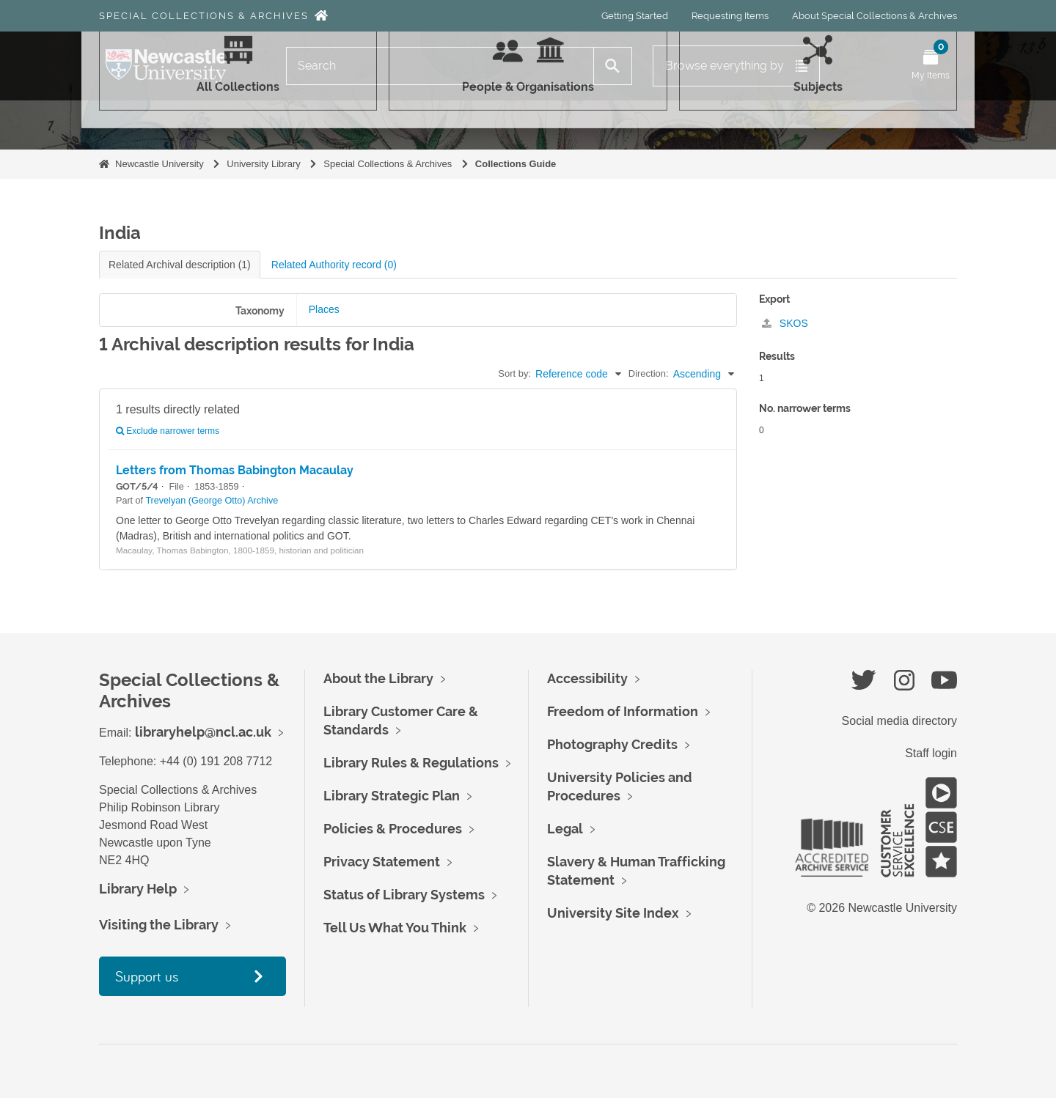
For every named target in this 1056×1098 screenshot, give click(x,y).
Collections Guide (516, 163)
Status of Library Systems (404, 894)
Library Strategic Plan (391, 795)
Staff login (931, 753)
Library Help (138, 888)
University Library (263, 163)
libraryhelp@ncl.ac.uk (203, 732)
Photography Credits (612, 744)
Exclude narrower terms (167, 431)
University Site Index (613, 913)
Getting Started (634, 15)
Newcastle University (159, 163)
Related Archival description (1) (180, 264)
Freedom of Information (622, 711)
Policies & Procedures (392, 828)
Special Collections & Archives (204, 15)
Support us (146, 976)
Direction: (648, 373)
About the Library (378, 678)
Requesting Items (730, 15)
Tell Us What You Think (394, 927)
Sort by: (514, 373)
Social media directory (899, 721)
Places (324, 309)
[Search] (440, 66)
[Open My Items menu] (930, 66)
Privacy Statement (381, 861)
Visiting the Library (159, 924)
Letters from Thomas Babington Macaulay (234, 470)
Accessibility (587, 678)
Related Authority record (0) (334, 264)
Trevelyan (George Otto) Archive (211, 500)
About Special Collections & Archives (874, 15)
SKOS (785, 323)
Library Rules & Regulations (411, 762)
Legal (565, 828)
